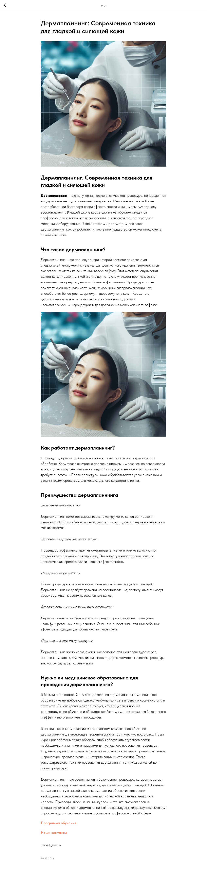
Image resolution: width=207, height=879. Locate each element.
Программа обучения (58, 823)
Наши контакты (54, 832)
